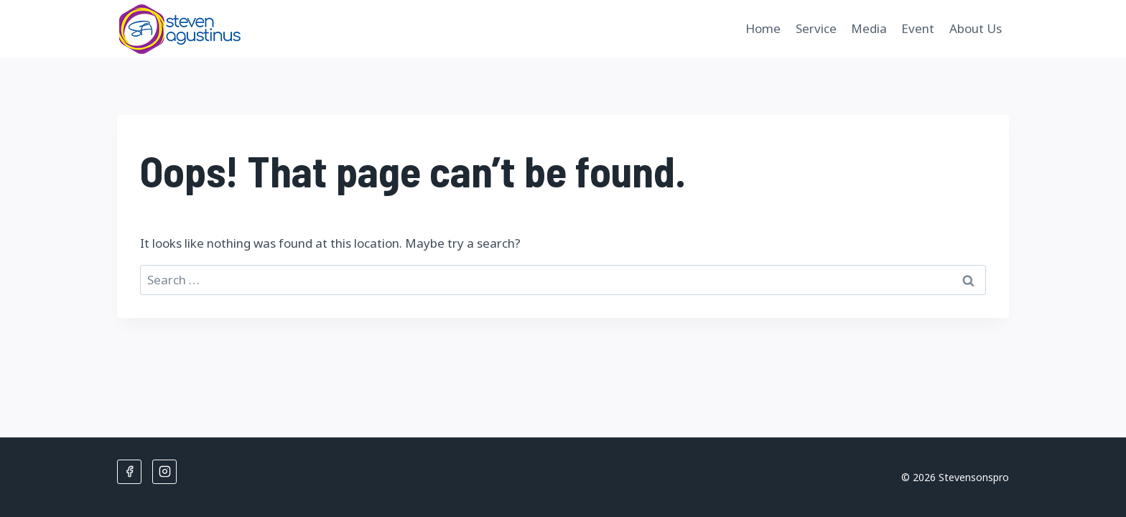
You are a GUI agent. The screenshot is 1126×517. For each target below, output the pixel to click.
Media (869, 28)
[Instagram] (164, 472)
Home (763, 28)
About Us (975, 28)
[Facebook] (129, 472)
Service (816, 28)
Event (917, 28)
